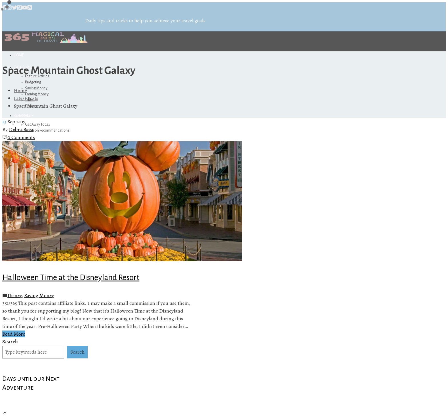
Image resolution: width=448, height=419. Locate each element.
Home (19, 55)
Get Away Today (37, 124)
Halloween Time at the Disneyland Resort (70, 277)
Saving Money (36, 88)
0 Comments (21, 137)
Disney (14, 295)
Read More (13, 334)
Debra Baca (21, 129)
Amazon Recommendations (47, 130)
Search (10, 341)
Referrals (24, 116)
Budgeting (33, 82)
